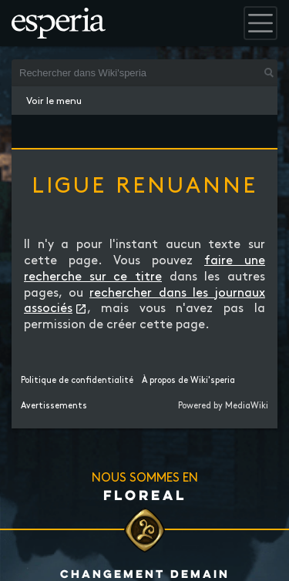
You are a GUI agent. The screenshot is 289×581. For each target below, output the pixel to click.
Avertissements (54, 406)
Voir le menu (54, 101)
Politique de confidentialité (77, 381)
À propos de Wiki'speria (188, 381)
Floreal (145, 494)
